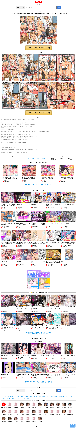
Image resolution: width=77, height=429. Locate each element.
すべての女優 (3, 405)
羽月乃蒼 (52, 412)
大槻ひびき (16, 419)
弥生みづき (28, 405)
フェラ (48, 396)
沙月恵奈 (64, 405)
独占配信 (26, 396)
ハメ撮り (3, 398)
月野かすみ (46, 412)
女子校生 (8, 398)
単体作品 (17, 396)
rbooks (13, 158)
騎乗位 (55, 396)
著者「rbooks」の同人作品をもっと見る (38, 185)
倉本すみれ (16, 412)
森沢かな (58, 405)
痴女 (71, 396)
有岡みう (34, 419)
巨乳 (31, 396)
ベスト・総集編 (26, 398)
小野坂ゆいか (70, 412)
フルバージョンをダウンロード (38, 48)
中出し (48, 158)
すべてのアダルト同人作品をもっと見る (38, 382)
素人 (52, 396)
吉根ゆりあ (10, 419)
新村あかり (22, 412)
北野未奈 (58, 412)
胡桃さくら (22, 419)
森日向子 (64, 412)
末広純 (40, 412)
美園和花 (52, 405)
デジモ (17, 398)
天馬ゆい (34, 405)
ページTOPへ (73, 425)
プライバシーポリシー (40, 425)
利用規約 (33, 425)
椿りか (40, 405)
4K (20, 398)
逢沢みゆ (16, 405)
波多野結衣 (22, 405)
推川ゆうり (40, 419)
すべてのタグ (4, 396)
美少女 (43, 396)
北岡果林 (10, 405)
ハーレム (37, 158)
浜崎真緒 (4, 419)
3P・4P (67, 396)
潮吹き (13, 398)
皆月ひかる (70, 405)
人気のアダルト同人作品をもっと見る (38, 333)
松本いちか (4, 412)
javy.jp (38, 2)
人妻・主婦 (35, 396)
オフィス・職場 (31, 158)
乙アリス (28, 412)
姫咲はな (34, 412)
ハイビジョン (11, 396)
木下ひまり (46, 405)
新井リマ (28, 419)
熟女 (40, 396)
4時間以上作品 (61, 396)
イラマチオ (43, 158)
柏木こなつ (10, 412)
